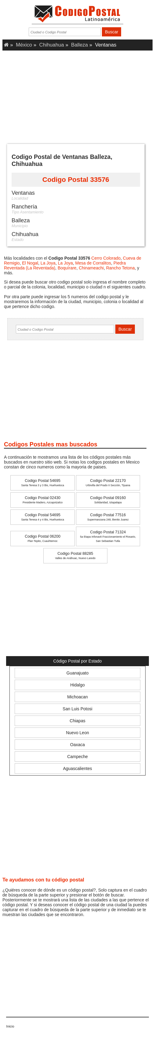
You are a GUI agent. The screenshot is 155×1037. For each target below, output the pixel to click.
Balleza (79, 45)
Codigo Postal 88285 (75, 555)
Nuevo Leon (77, 732)
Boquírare (67, 267)
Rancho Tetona (120, 267)
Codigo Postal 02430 (43, 500)
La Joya (48, 263)
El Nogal (30, 263)
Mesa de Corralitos (93, 263)
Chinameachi (91, 267)
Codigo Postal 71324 (108, 536)
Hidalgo (77, 684)
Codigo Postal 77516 (108, 517)
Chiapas (77, 720)
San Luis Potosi (77, 708)
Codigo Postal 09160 (108, 500)
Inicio (10, 1026)
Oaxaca (77, 744)
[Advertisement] (77, 95)
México (24, 45)
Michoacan (77, 696)
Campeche (77, 756)
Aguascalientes (77, 768)
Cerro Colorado (106, 258)
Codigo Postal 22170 (108, 483)
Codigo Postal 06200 (42, 538)
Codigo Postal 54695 (42, 483)
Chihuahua (51, 45)
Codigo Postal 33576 (75, 179)
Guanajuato (77, 673)
